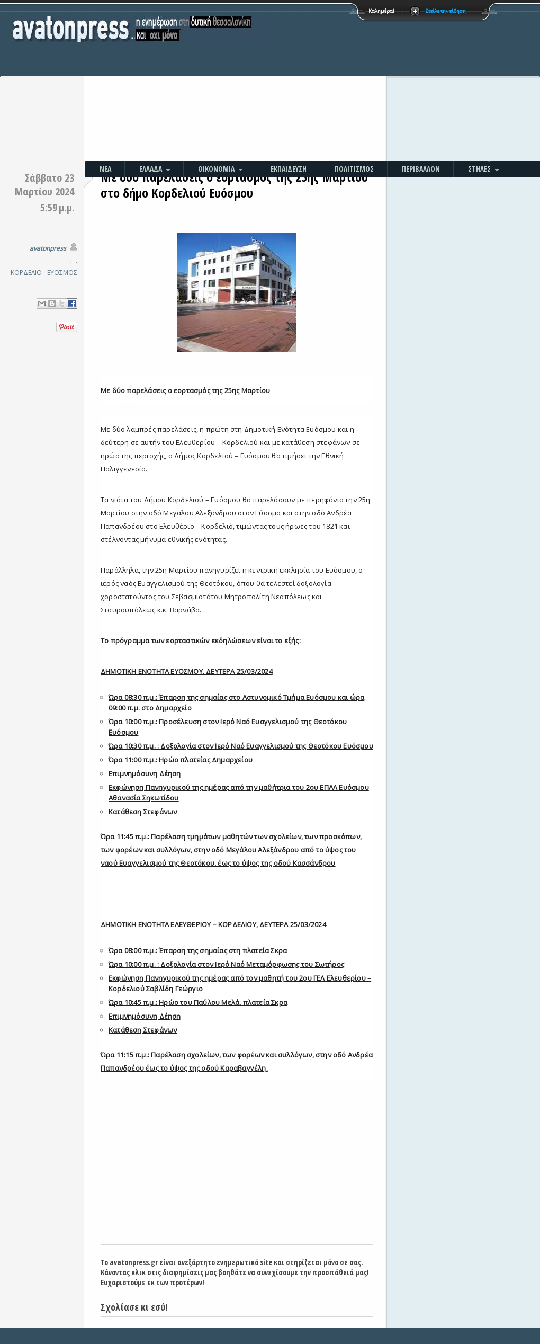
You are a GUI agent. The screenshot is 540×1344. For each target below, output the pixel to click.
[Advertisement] (365, 82)
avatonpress (48, 248)
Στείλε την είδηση (446, 10)
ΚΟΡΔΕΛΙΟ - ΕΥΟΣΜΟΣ (44, 272)
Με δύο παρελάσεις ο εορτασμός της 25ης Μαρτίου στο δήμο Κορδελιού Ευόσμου (234, 184)
